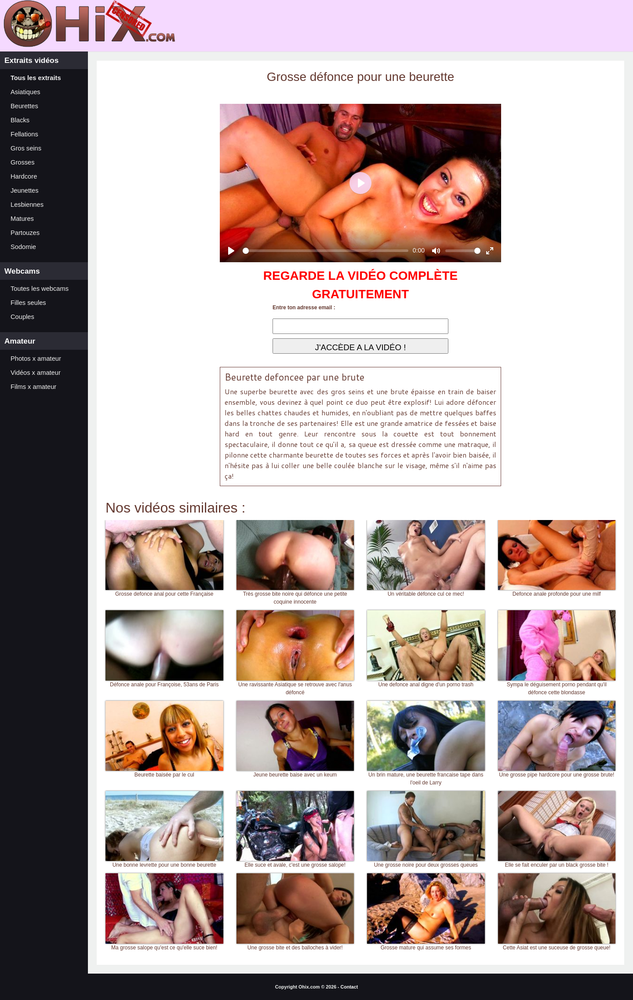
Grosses (23, 162)
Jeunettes (25, 190)
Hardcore (24, 176)
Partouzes (25, 232)
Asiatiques (25, 91)
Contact (349, 986)
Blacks (20, 120)
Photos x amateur (36, 358)
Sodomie (23, 246)
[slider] (325, 250)
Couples (22, 316)
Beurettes (24, 106)
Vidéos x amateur (36, 372)
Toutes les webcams (40, 288)
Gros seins (26, 148)
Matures (22, 218)
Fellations (24, 134)
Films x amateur (33, 386)
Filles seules (28, 302)
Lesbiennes (27, 204)
